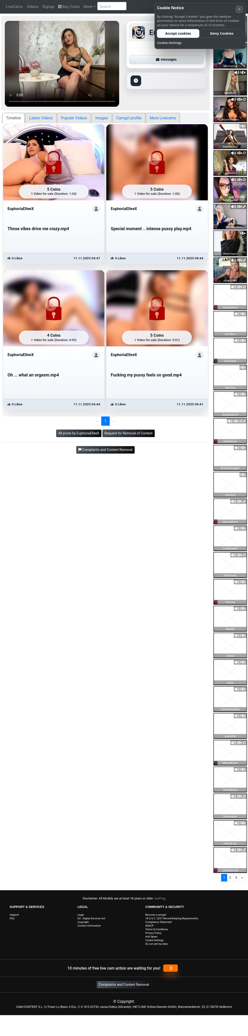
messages (166, 59)
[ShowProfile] (96, 209)
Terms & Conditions (156, 929)
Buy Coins (69, 6)
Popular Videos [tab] (74, 118)
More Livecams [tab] (163, 118)
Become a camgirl (155, 914)
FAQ (12, 918)
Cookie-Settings (154, 940)
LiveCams (14, 6)
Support (14, 914)
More (88, 6)
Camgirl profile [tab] (128, 118)
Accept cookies (178, 33)
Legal (81, 914)
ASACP (149, 925)
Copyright (83, 922)
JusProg (159, 898)
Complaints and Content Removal (124, 985)
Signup (48, 6)
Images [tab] (101, 118)
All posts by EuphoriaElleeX (78, 433)
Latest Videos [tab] (41, 118)
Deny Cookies (221, 33)
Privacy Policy (153, 933)
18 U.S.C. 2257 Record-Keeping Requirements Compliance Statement (171, 920)
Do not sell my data (156, 944)
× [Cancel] (239, 9)
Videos (33, 6)
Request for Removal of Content (129, 433)
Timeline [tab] (13, 118)
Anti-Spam (151, 936)
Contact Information (89, 925)
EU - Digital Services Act (91, 918)
